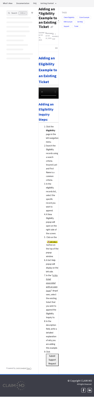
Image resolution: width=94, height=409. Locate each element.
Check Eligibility (69, 17)
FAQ (35, 3)
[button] (17, 13)
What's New (7, 3)
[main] (49, 190)
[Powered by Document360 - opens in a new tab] (19, 368)
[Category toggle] (38, 15)
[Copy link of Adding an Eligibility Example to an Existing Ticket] (52, 27)
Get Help (80, 22)
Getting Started (47, 3)
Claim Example (84, 17)
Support (66, 26)
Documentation (22, 3)
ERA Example (68, 22)
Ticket (76, 26)
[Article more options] (56, 48)
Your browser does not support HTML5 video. (49, 93)
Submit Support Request (52, 360)
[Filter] (32, 13)
